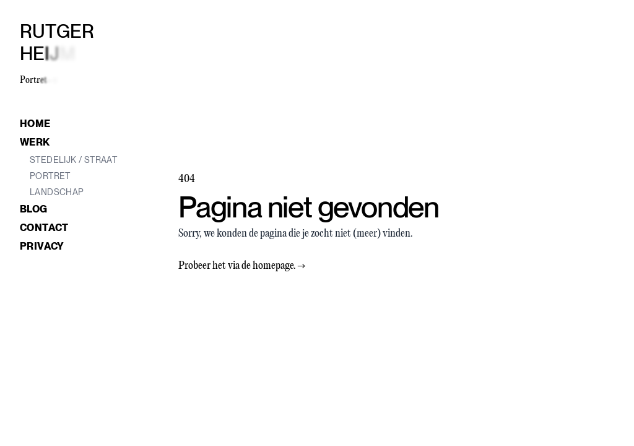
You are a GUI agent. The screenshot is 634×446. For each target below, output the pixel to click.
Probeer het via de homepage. (242, 266)
